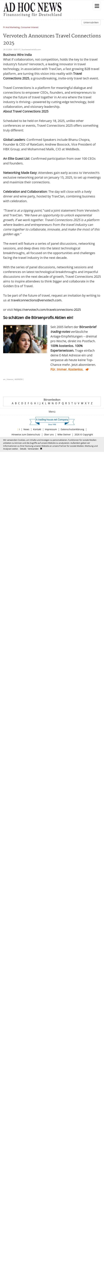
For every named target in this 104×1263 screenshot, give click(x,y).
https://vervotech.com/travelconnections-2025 (47, 309)
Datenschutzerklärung (72, 429)
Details (23, 448)
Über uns (49, 434)
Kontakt (37, 429)
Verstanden (33, 448)
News (26, 429)
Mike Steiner (64, 434)
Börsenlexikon (52, 399)
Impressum (51, 429)
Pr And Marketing (11, 27)
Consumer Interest (29, 27)
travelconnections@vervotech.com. (36, 300)
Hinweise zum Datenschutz (26, 434)
